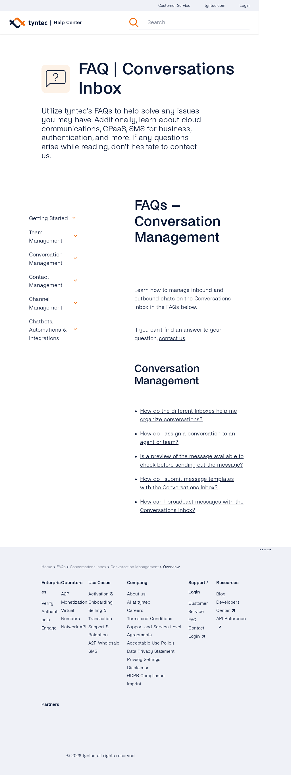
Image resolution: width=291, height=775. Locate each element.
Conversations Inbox (88, 565)
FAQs (61, 565)
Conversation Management (135, 565)
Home (46, 565)
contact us (172, 338)
